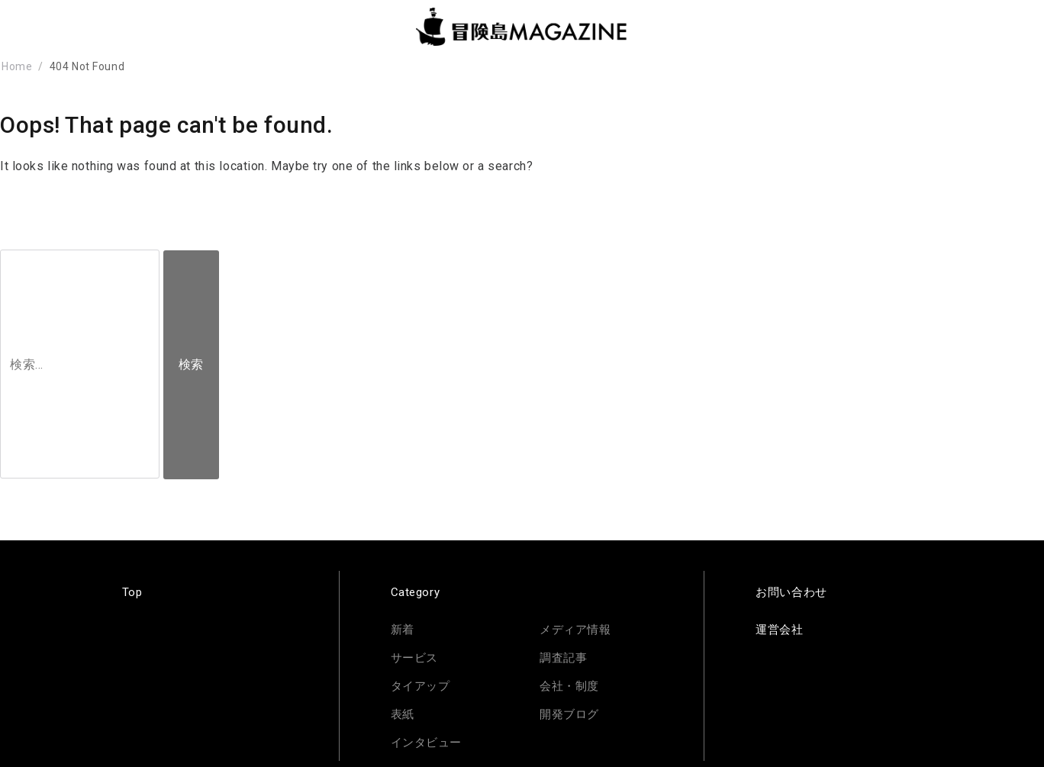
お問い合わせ (791, 592)
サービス (414, 658)
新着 (402, 629)
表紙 (402, 714)
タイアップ (420, 686)
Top (132, 592)
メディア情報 (575, 629)
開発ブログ (569, 714)
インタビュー (426, 742)
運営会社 (779, 629)
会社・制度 (569, 686)
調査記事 (563, 658)
